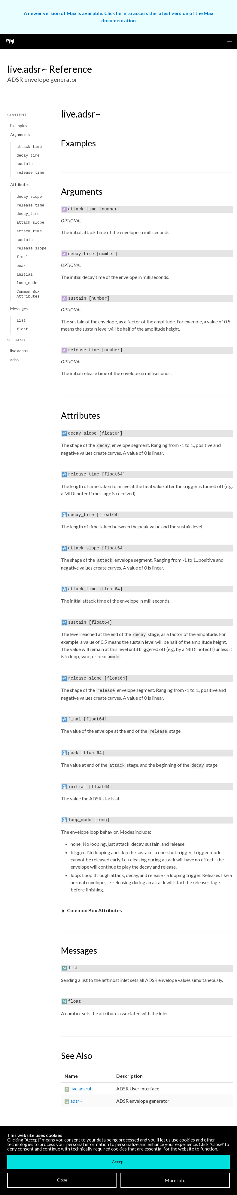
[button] (229, 41)
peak (21, 266)
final (22, 257)
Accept (118, 1161)
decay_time (28, 214)
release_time (30, 205)
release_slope (32, 248)
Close (62, 1180)
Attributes (19, 184)
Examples (18, 125)
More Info (175, 1180)
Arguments (20, 134)
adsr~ (15, 359)
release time (30, 172)
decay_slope (29, 196)
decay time (28, 155)
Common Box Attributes (28, 294)
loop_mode (27, 283)
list (21, 320)
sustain (25, 164)
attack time (29, 147)
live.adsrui (19, 350)
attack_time (29, 231)
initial (25, 274)
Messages (19, 308)
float (22, 329)
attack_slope (30, 222)
